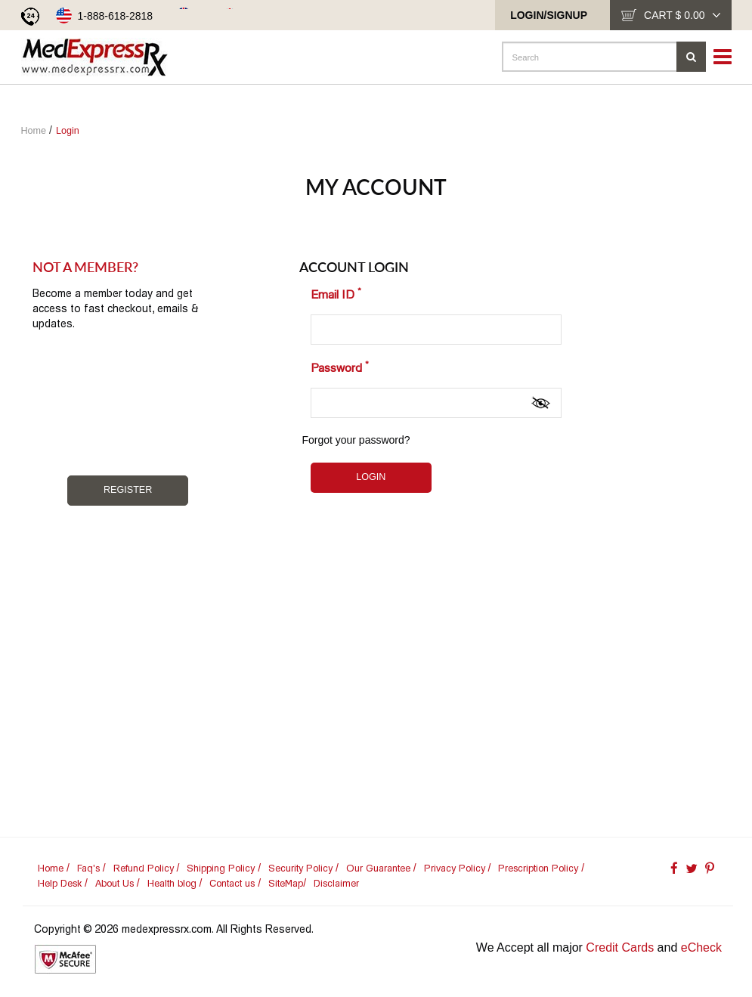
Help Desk (60, 883)
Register (128, 490)
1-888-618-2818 (115, 16)
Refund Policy (143, 868)
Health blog (172, 883)
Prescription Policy (538, 868)
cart (682, 15)
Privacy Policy (454, 868)
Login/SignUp (548, 15)
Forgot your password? (356, 440)
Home (34, 130)
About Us (114, 883)
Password (340, 366)
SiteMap (285, 883)
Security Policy (300, 868)
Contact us (232, 883)
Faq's (88, 868)
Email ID (336, 293)
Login (67, 130)
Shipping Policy (221, 868)
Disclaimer (336, 883)
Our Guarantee (378, 868)
